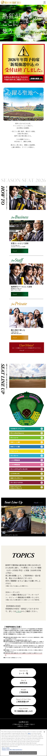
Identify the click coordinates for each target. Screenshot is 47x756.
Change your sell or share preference (12, 749)
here (29, 733)
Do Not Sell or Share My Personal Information (23, 753)
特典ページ (17, 586)
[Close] (44, 732)
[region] (23, 742)
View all (15, 251)
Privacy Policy (6, 748)
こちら (18, 611)
